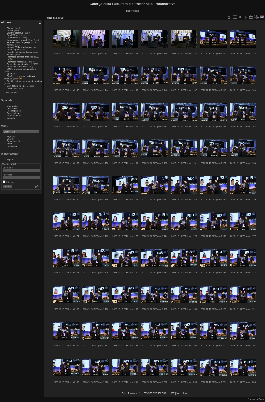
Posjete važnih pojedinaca (19, 52)
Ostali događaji (14, 49)
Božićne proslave (15, 33)
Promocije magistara (16, 61)
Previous (132, 393)
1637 (171, 393)
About (10, 143)
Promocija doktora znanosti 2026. (23, 56)
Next (178, 393)
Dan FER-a (12, 35)
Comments (12, 141)
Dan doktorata (13, 37)
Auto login (9, 182)
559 (164, 393)
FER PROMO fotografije (18, 42)
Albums (6, 22)
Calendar (11, 118)
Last (185, 393)
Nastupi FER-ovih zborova (19, 47)
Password (7, 174)
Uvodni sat (12, 88)
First (123, 393)
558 (159, 393)
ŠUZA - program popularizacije (21, 69)
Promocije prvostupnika (18, 64)
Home (48, 17)
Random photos (14, 115)
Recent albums (14, 113)
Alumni (10, 28)
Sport (9, 73)
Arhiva (10, 30)
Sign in (10, 159)
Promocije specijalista (17, 66)
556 (150, 393)
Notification (12, 146)
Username (8, 167)
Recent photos (14, 110)
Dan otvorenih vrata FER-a (20, 40)
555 (146, 393)
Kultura (10, 44)
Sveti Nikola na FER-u (17, 86)
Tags (9, 136)
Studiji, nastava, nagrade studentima (24, 81)
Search (10, 139)
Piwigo (261, 399)
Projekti (10, 54)
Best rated (12, 108)
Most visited (12, 106)
